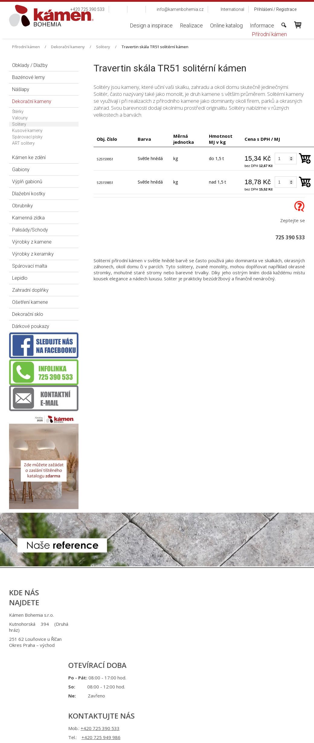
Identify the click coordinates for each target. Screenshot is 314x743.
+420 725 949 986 (163, 624)
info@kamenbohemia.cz (165, 639)
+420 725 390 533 (162, 615)
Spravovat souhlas (256, 670)
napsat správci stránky (151, 670)
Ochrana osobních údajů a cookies (205, 670)
